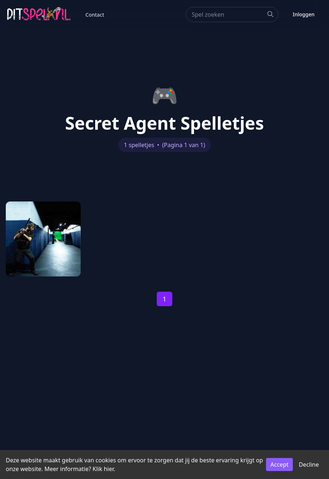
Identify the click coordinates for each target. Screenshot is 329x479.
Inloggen (304, 14)
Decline (309, 464)
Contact (94, 14)
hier (109, 469)
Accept (279, 464)
